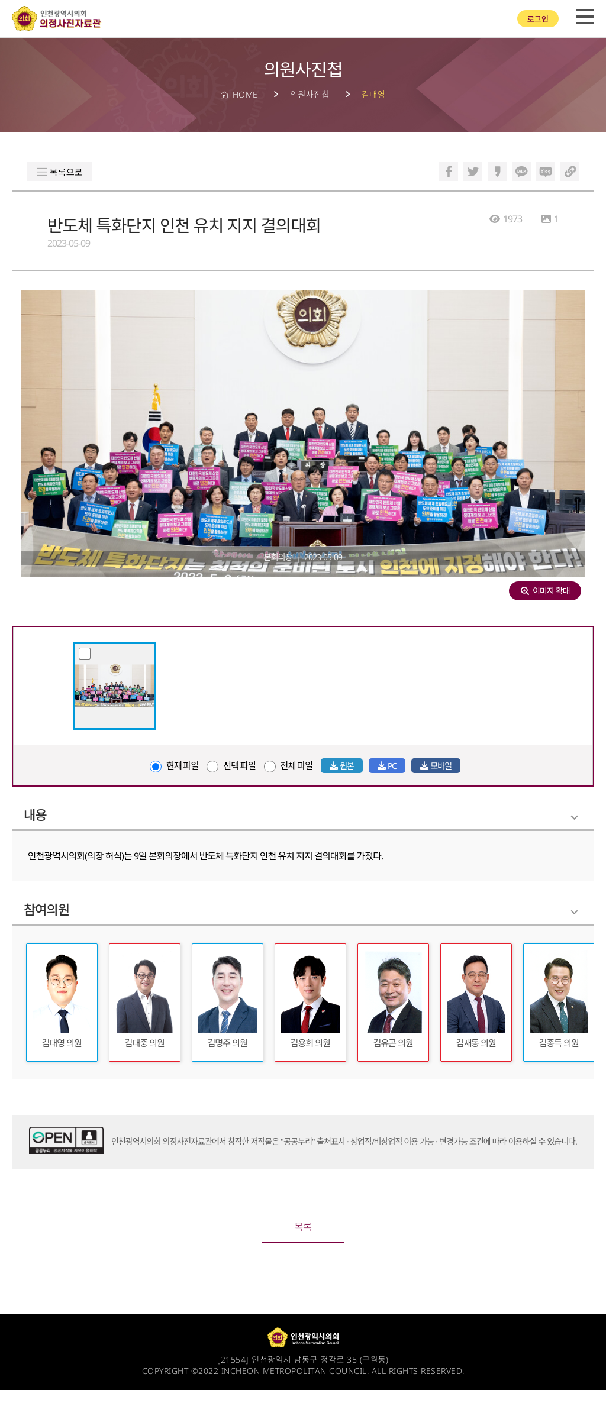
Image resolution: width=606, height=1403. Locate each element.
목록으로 (67, 172)
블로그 (545, 171)
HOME (245, 94)
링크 (569, 171)
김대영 (373, 94)
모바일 (436, 766)
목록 (302, 1239)
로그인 (538, 19)
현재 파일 (174, 766)
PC (387, 766)
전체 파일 (288, 766)
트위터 (472, 171)
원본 (342, 766)
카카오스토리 (497, 171)
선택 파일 (231, 766)
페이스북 (448, 171)
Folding (574, 818)
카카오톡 (521, 171)
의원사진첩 (310, 94)
